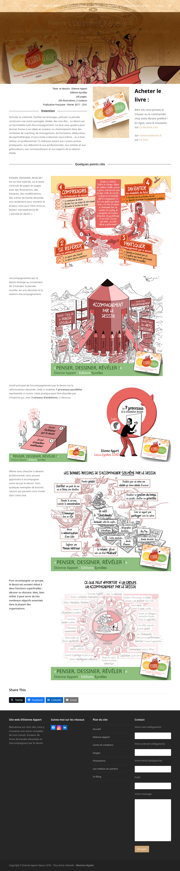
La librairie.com (148, 127)
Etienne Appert (101, 737)
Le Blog (97, 776)
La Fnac (144, 139)
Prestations (99, 760)
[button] (170, 5)
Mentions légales (85, 865)
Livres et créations (103, 745)
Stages (96, 753)
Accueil (97, 729)
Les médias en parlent (105, 768)
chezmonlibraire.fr (150, 135)
